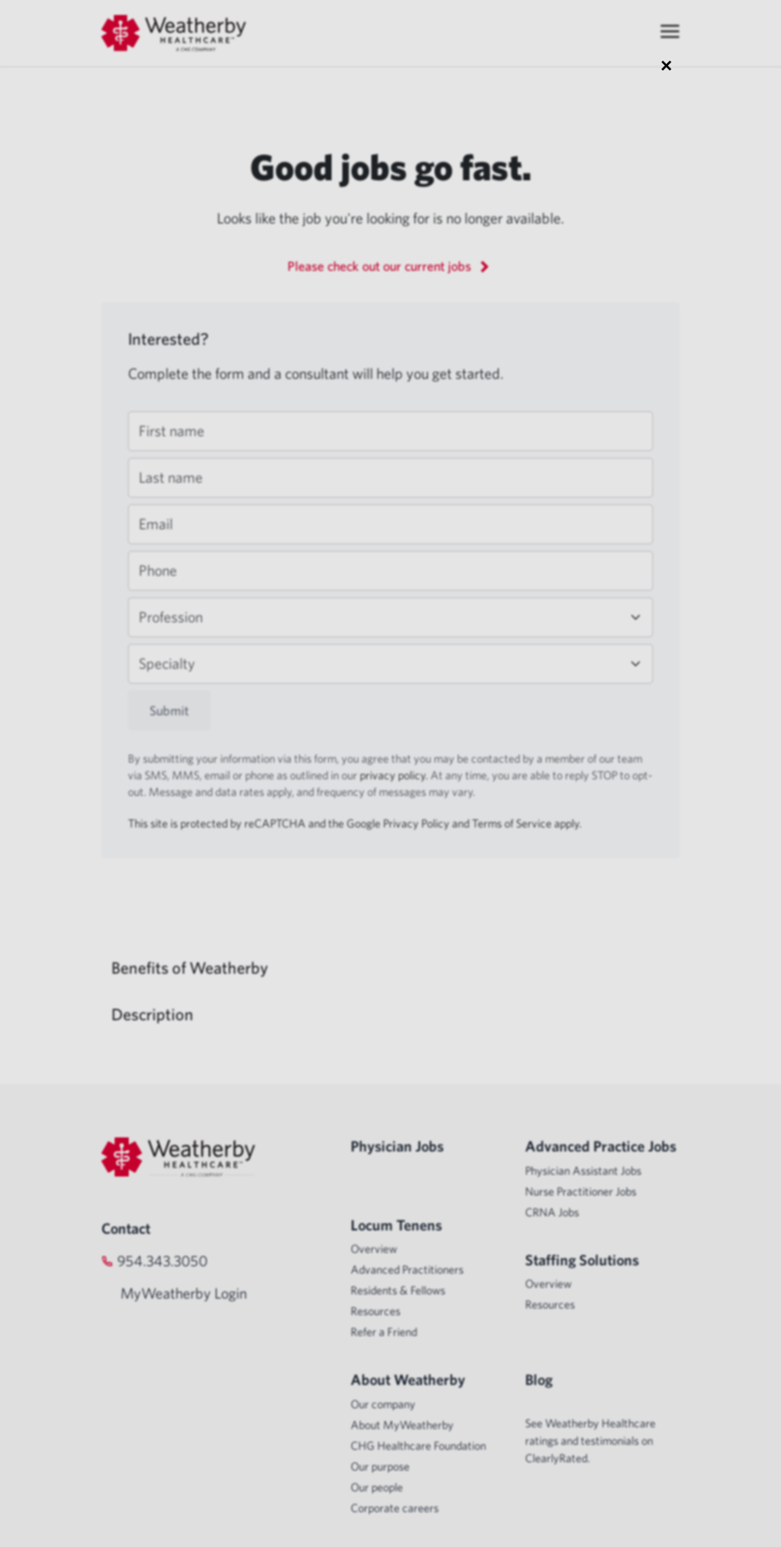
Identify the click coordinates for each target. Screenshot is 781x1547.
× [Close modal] (666, 64)
